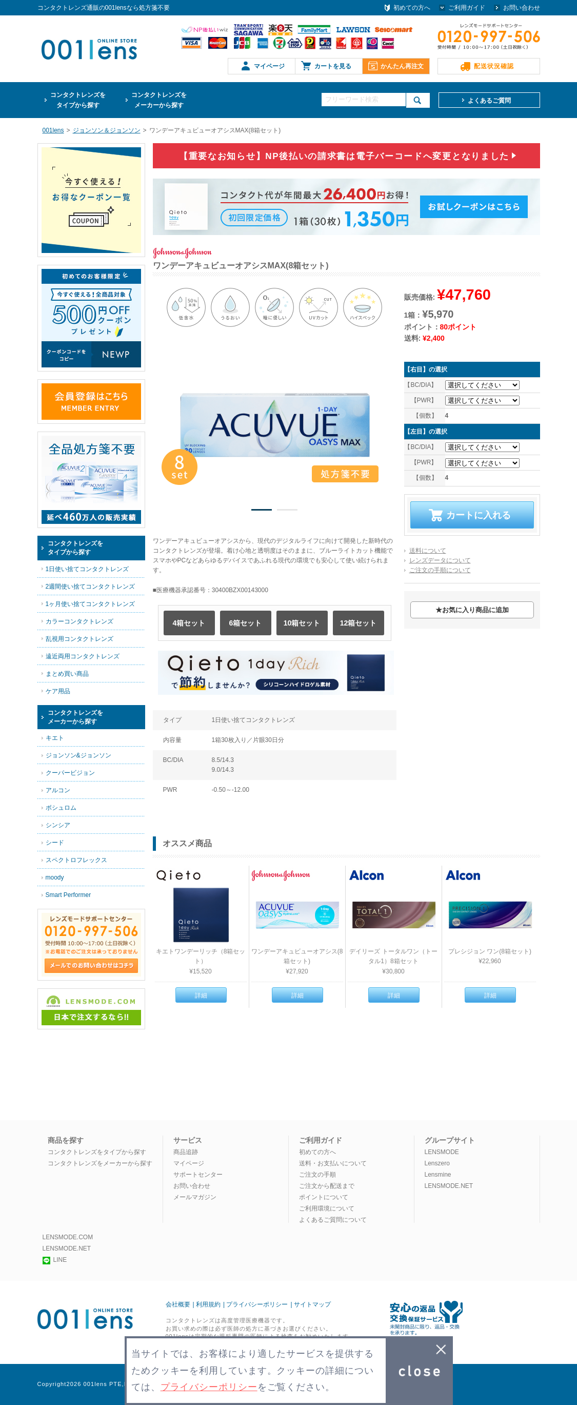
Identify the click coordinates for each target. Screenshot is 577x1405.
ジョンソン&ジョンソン (78, 755)
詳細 (201, 995)
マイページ (269, 66)
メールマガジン (194, 1197)
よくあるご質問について (333, 1219)
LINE (55, 1259)
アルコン (58, 790)
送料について (427, 550)
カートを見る (332, 66)
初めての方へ (411, 7)
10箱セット (302, 623)
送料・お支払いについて (333, 1163)
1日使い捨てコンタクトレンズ (87, 569)
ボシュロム (61, 807)
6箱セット (245, 623)
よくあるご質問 (489, 100)
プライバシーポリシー (257, 1304)
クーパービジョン (70, 772)
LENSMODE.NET (449, 1185)
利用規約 (208, 1304)
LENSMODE (442, 1152)
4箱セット (189, 623)
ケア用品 (58, 691)
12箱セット (358, 623)
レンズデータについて (440, 560)
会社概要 (178, 1304)
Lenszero (437, 1163)
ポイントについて (323, 1197)
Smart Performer (68, 895)
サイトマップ (312, 1304)
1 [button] (261, 511)
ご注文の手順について (440, 570)
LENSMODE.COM (68, 1237)
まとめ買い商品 (67, 673)
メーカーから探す (159, 99)
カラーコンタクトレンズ (79, 621)
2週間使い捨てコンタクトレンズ (90, 586)
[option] (274, 425)
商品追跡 (185, 1152)
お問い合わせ (521, 7)
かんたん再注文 (402, 66)
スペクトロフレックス (76, 860)
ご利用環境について (326, 1208)
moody (55, 877)
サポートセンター (198, 1174)
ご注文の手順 (317, 1174)
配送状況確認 (494, 66)
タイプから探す (78, 99)
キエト (55, 737)
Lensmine (438, 1174)
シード (55, 842)
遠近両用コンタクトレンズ (83, 656)
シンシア (58, 825)
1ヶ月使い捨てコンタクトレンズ (90, 604)
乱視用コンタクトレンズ (79, 638)
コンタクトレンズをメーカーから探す (100, 1163)
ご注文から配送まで (326, 1185)
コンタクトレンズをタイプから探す (97, 1152)
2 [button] (287, 511)
